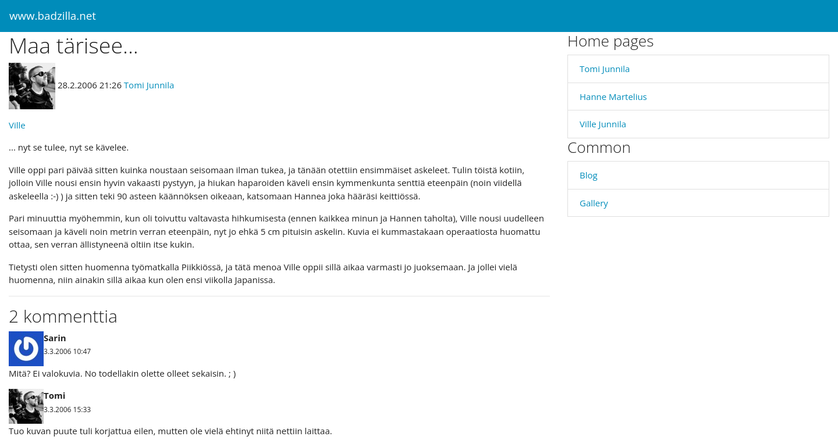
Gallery (594, 203)
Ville (17, 125)
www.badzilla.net (52, 15)
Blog (589, 175)
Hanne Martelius (613, 96)
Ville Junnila (603, 124)
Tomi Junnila (149, 85)
